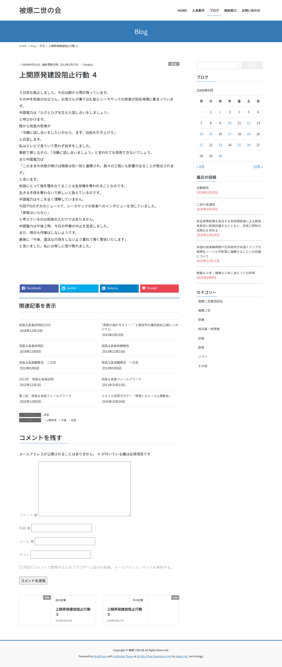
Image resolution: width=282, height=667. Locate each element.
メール (26, 541)
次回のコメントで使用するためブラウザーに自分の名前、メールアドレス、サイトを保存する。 (98, 567)
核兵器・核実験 (209, 329)
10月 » (258, 166)
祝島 (73, 420)
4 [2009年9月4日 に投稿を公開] (239, 112)
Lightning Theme (123, 656)
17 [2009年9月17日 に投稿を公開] (229, 134)
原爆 (201, 319)
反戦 (201, 338)
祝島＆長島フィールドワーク (121, 379)
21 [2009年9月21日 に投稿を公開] (201, 145)
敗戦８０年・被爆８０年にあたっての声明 (226, 273)
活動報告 (203, 187)
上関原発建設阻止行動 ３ (74, 611)
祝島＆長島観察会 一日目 (119, 362)
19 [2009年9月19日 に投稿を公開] (249, 134)
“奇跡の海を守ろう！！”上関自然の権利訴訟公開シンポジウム (139, 327)
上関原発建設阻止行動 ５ (124, 611)
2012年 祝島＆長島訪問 (36, 379)
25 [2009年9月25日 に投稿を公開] (239, 145)
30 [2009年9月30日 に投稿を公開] (220, 156)
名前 (25, 527)
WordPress (100, 656)
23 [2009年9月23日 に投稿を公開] (220, 145)
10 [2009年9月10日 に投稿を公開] (229, 123)
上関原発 (51, 420)
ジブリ (202, 356)
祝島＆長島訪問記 (31, 345)
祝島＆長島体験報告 (115, 345)
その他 (202, 366)
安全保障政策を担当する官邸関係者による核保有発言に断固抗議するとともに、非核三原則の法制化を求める (229, 225)
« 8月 (200, 166)
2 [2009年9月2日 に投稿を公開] (220, 112)
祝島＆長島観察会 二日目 (37, 362)
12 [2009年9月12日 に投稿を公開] (249, 123)
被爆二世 (204, 310)
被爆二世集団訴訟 (210, 301)
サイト (24, 554)
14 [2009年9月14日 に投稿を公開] (201, 134)
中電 (63, 420)
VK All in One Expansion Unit (154, 656)
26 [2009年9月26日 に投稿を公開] (249, 145)
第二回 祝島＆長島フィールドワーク (46, 396)
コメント (28, 514)
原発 (174, 64)
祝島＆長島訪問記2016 (35, 325)
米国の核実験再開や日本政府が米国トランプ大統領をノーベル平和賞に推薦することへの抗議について (229, 251)
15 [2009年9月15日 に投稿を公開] (211, 134)
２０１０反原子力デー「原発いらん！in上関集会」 (136, 396)
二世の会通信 (206, 204)
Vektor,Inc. (181, 656)
